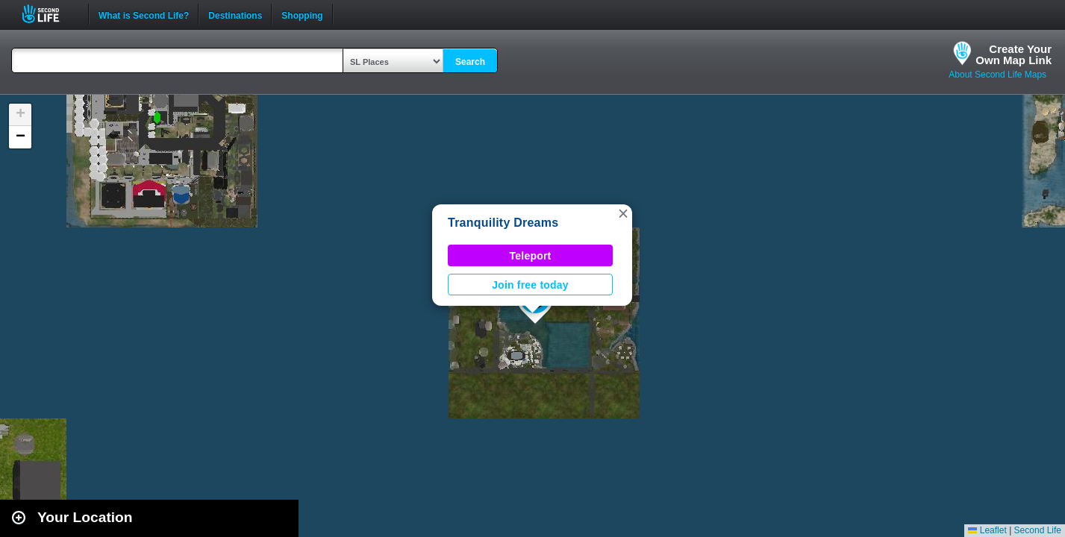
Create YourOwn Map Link (1013, 54)
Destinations (235, 14)
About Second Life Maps (997, 74)
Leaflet (987, 530)
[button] (623, 213)
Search (470, 62)
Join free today (530, 285)
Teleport (531, 256)
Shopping (301, 14)
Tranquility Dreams (503, 222)
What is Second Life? (144, 14)
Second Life (49, 14)
